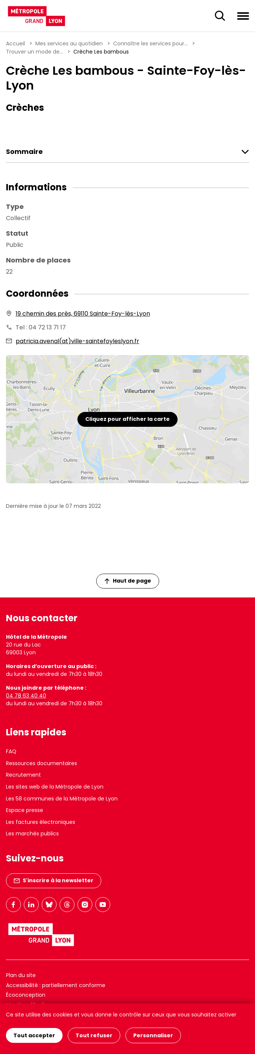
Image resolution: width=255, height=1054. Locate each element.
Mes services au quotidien (69, 43)
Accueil (15, 43)
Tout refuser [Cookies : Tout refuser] (94, 1035)
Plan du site (21, 975)
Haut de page (127, 580)
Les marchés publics (32, 833)
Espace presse (24, 810)
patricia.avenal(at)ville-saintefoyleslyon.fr (77, 341)
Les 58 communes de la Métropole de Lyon (62, 798)
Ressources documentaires (41, 763)
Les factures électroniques (40, 822)
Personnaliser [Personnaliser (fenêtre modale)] (153, 1035)
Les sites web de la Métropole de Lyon (54, 786)
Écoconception (25, 995)
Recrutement (23, 775)
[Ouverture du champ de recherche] (220, 16)
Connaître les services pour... (150, 43)
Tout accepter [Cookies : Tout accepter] (34, 1035)
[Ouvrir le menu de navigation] (243, 16)
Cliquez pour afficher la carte (127, 419)
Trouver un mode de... (34, 51)
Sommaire (24, 151)
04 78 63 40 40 (26, 695)
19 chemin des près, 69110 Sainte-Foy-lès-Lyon (83, 313)
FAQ (11, 751)
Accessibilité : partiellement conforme (55, 985)
